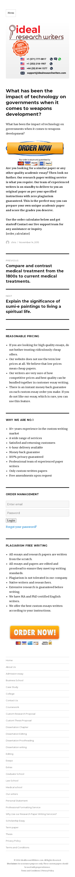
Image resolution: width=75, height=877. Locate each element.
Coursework (12, 707)
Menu (11, 13)
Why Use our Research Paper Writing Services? (31, 814)
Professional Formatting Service (23, 807)
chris (13, 242)
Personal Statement (17, 800)
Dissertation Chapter (17, 727)
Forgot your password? (21, 526)
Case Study (12, 687)
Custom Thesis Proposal (19, 720)
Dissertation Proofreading (20, 740)
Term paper (12, 827)
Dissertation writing (16, 747)
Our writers (12, 794)
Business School (14, 680)
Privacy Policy (13, 840)
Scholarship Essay (15, 820)
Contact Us (12, 700)
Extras (9, 767)
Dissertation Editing (16, 733)
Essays (9, 760)
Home (9, 660)
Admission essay (14, 673)
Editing (9, 754)
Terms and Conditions (17, 847)
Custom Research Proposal (20, 713)
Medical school (14, 787)
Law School (12, 780)
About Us (11, 667)
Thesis (9, 834)
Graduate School (15, 774)
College (10, 693)
